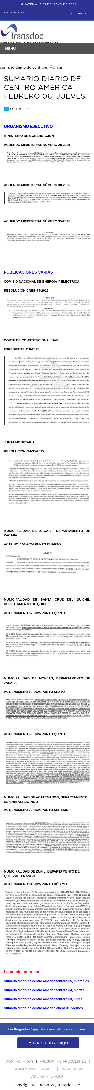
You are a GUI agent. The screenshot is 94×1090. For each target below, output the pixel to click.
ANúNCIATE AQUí (47, 1076)
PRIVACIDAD (72, 1069)
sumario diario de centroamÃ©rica (31, 67)
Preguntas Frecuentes (63, 1061)
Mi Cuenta (78, 13)
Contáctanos (19, 1061)
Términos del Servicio (32, 1069)
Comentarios (17, 109)
